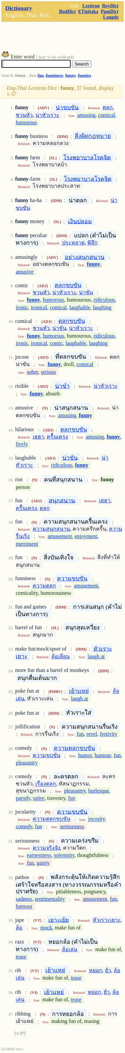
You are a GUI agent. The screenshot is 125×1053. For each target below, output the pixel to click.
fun (40, 75)
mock (46, 927)
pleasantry (27, 762)
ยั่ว (108, 970)
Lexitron (91, 5)
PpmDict (109, 11)
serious (48, 372)
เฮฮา (38, 437)
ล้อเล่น (69, 949)
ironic (22, 307)
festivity (108, 734)
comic (56, 343)
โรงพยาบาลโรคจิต (87, 157)
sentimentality (50, 899)
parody (23, 798)
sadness (24, 899)
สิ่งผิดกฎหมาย (93, 136)
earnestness (39, 855)
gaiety (43, 863)
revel (91, 734)
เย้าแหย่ (79, 691)
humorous (26, 122)
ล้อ (19, 927)
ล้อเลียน (60, 656)
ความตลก (44, 585)
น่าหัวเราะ (47, 115)
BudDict (67, 11)
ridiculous (104, 300)
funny (70, 75)
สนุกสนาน (62, 500)
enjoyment (86, 536)
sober (32, 372)
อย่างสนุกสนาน (84, 256)
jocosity (96, 819)
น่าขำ (62, 385)
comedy (24, 826)
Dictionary (18, 8)
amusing (86, 115)
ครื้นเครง (57, 437)
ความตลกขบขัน (74, 748)
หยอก (95, 970)
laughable (79, 307)
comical (106, 115)
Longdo (110, 17)
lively (22, 444)
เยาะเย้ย (58, 919)
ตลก (108, 107)
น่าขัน (86, 292)
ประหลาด (73, 242)
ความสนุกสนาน (51, 529)
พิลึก (92, 242)
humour (103, 755)
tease (21, 956)
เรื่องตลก (45, 784)
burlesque (98, 791)
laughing (102, 307)
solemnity (64, 855)
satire (39, 798)
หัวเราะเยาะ (107, 920)
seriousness (72, 826)
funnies (84, 75)
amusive (24, 272)
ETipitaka (88, 11)
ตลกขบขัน (68, 285)
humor (85, 755)
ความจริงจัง (46, 848)
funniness (54, 75)
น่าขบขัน (67, 107)
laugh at (96, 656)
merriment (27, 544)
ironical (39, 307)
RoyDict (110, 5)
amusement (60, 536)
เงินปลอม (80, 221)
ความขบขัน (72, 578)
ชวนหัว (24, 115)
